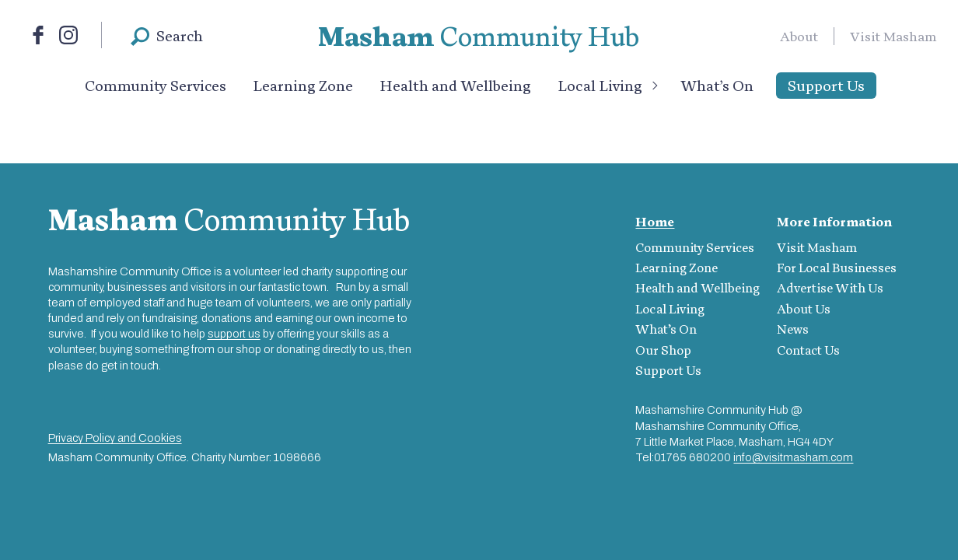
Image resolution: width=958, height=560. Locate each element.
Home (654, 221)
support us (234, 333)
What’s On (716, 85)
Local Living (600, 85)
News (793, 329)
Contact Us (808, 350)
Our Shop (663, 350)
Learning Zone (303, 85)
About (799, 36)
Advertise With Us (830, 287)
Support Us (826, 85)
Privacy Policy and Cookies (115, 438)
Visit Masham (893, 36)
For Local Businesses (837, 267)
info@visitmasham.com (793, 457)
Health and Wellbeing (455, 85)
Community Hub (478, 36)
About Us (803, 308)
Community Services (155, 85)
